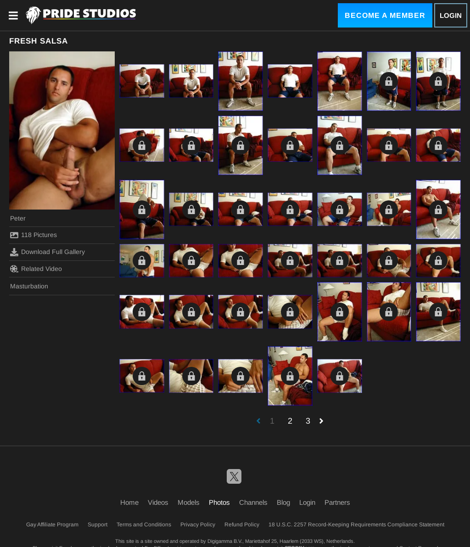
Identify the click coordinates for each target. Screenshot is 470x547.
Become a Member (385, 15)
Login (451, 15)
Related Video (36, 269)
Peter (18, 218)
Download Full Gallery (47, 252)
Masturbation (29, 286)
